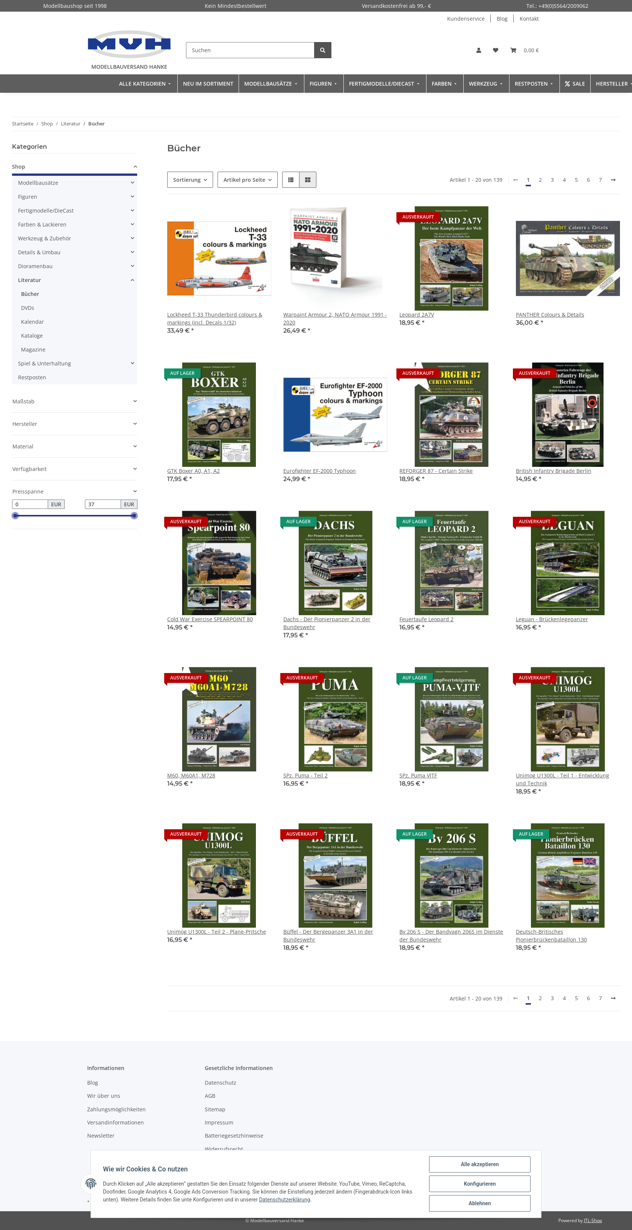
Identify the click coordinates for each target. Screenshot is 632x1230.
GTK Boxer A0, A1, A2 (193, 470)
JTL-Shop (593, 1220)
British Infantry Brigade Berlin (553, 470)
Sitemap (215, 1109)
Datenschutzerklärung (284, 1200)
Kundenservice (466, 18)
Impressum (219, 1122)
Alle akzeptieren (480, 1164)
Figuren (27, 196)
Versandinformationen (115, 1122)
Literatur (29, 280)
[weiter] (613, 180)
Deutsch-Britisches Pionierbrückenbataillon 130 (551, 935)
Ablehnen (480, 1203)
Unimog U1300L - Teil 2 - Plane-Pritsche (216, 931)
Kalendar (32, 321)
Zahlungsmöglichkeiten (116, 1109)
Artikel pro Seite (244, 179)
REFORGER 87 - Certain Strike (436, 470)
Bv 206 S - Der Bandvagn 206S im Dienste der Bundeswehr (451, 935)
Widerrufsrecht (224, 1149)
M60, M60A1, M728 (191, 775)
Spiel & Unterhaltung (44, 363)
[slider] (15, 516)
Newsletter (101, 1135)
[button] (478, 50)
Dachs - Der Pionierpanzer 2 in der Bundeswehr (326, 623)
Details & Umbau (39, 252)
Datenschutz (220, 1082)
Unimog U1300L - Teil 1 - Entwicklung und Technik (562, 779)
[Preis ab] (30, 504)
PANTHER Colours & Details (550, 314)
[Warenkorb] (524, 50)
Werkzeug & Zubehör (44, 238)
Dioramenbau (35, 266)
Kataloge (32, 335)
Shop (18, 166)
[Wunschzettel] (495, 50)
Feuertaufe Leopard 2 (426, 619)
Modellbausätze (38, 182)
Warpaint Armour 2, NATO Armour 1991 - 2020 (335, 318)
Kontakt (529, 18)
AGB (210, 1095)
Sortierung (187, 179)
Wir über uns (103, 1095)
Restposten (32, 377)
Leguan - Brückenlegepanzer (552, 619)
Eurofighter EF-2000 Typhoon (319, 470)
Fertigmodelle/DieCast (46, 210)
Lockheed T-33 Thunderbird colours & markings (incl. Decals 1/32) (214, 318)
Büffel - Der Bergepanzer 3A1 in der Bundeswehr (328, 935)
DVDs (27, 307)
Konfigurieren (480, 1184)
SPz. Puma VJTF (418, 775)
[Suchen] (250, 50)
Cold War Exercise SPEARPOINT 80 (210, 619)
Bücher (30, 293)
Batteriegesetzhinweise (234, 1135)
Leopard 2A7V (416, 314)
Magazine (33, 349)
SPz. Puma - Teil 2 (305, 775)
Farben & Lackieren (42, 224)
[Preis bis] (103, 504)
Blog (502, 18)
